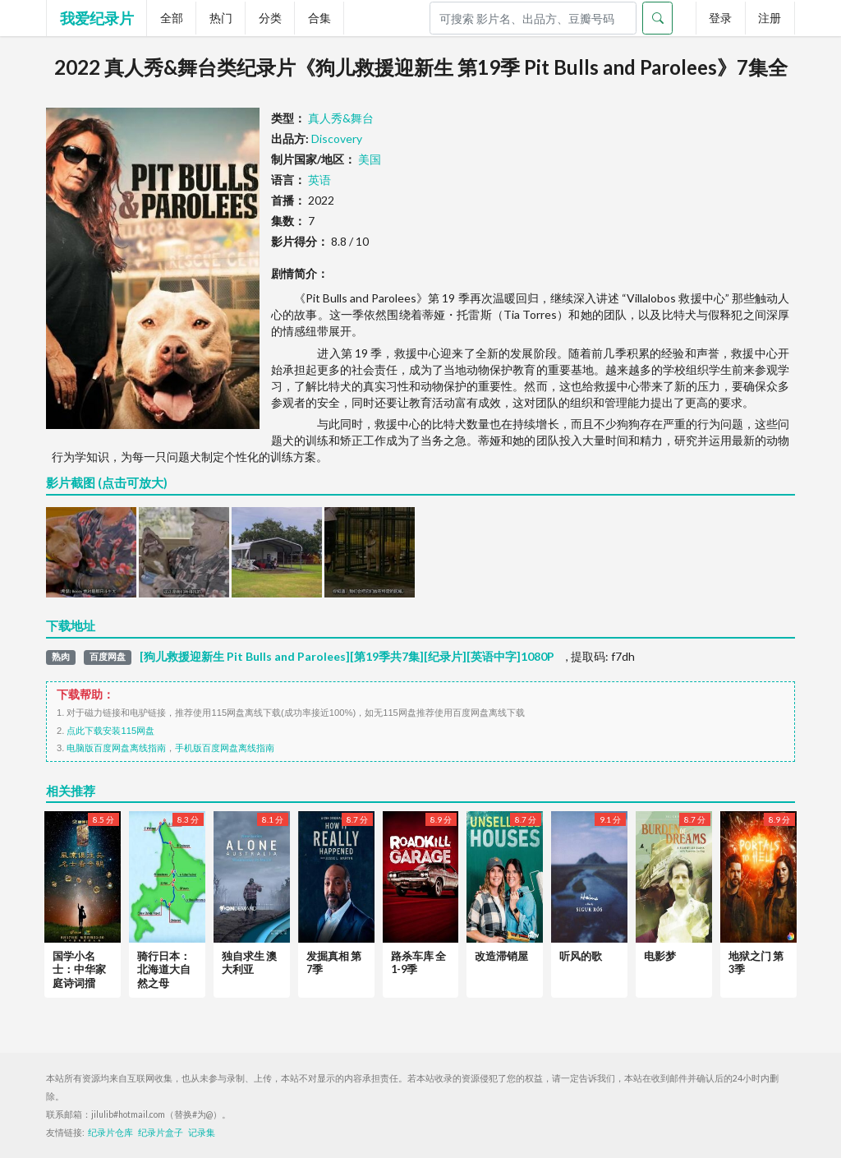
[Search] (533, 18)
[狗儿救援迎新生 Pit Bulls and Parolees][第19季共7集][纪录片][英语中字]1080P (347, 656)
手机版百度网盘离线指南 (224, 748)
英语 (319, 180)
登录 (720, 18)
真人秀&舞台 (341, 118)
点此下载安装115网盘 (110, 731)
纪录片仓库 (110, 1132)
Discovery (336, 138)
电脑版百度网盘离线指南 (116, 748)
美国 (369, 159)
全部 (171, 18)
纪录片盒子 (160, 1132)
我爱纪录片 (97, 18)
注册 (769, 18)
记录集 (201, 1132)
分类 (270, 18)
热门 (220, 18)
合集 (319, 18)
